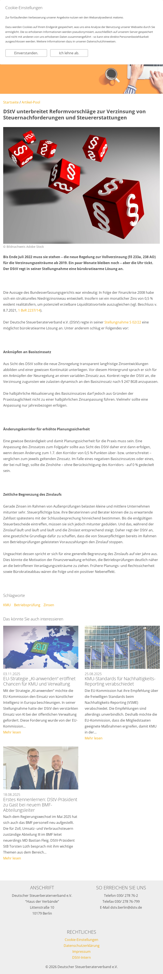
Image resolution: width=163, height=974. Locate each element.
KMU (7, 605)
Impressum (81, 951)
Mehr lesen (12, 732)
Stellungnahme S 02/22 (122, 322)
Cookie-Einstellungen (81, 939)
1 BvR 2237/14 (29, 310)
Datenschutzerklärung (82, 945)
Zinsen (49, 605)
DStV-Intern (81, 957)
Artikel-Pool (31, 102)
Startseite (11, 102)
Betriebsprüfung (27, 605)
